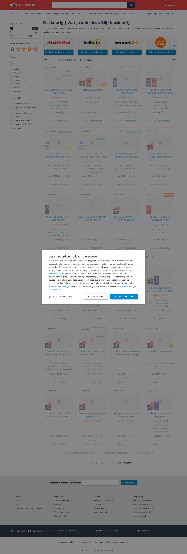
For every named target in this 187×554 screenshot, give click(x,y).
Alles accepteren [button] (124, 296)
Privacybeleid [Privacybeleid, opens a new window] (55, 289)
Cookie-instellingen (127, 286)
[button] (60, 296)
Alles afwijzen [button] (95, 296)
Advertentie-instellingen (59, 286)
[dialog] (93, 277)
